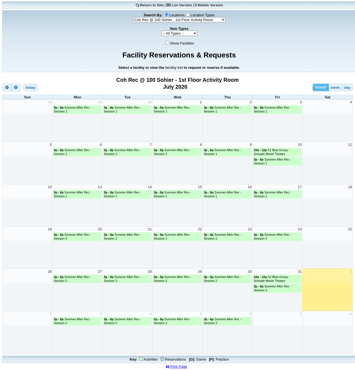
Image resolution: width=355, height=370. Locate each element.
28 (50, 102)
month (320, 87)
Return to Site (151, 5)
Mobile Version (210, 5)
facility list (174, 67)
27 (100, 271)
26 (50, 271)
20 (100, 229)
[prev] (7, 87)
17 (300, 187)
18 (350, 187)
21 (150, 229)
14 (150, 187)
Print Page (176, 366)
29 (100, 102)
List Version (182, 5)
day (347, 87)
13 (100, 187)
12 (50, 187)
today (30, 87)
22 (200, 229)
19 (50, 229)
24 (300, 229)
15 (200, 187)
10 (300, 145)
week (335, 87)
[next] (16, 87)
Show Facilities (182, 43)
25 (350, 229)
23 (250, 229)
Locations (177, 15)
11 (350, 145)
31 (300, 271)
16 (250, 187)
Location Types (202, 15)
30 (150, 102)
